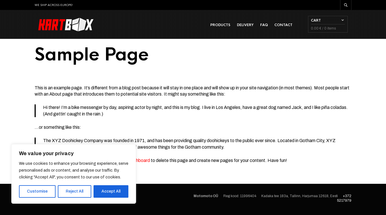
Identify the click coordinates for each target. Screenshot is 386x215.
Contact (287, 26)
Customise (37, 191)
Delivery (249, 26)
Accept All (110, 191)
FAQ (268, 26)
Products (224, 26)
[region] (73, 174)
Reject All (74, 191)
